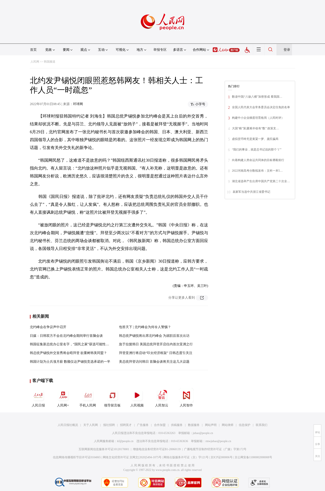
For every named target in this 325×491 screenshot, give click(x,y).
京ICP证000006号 (222, 457)
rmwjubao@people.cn (218, 441)
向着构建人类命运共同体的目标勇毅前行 (258, 160)
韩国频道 (49, 61)
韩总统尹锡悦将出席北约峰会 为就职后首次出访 (154, 335)
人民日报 (38, 397)
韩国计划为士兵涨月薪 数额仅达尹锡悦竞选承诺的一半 (70, 361)
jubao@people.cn (203, 433)
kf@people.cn (125, 441)
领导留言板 (112, 397)
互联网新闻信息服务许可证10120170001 (104, 449)
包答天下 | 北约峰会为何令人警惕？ (145, 327)
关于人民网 (90, 425)
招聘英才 (126, 425)
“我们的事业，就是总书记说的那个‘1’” (256, 149)
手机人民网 (87, 397)
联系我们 (261, 425)
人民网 (34, 61)
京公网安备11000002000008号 (253, 457)
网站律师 (227, 425)
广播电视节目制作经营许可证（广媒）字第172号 (215, 449)
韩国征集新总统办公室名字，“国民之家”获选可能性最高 (71, 344)
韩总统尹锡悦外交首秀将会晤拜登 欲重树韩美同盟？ (68, 353)
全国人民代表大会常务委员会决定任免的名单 (261, 107)
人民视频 (137, 397)
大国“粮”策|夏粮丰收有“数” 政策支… (255, 128)
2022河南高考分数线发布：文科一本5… (257, 170)
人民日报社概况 (68, 425)
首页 (33, 49)
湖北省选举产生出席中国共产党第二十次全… (261, 181)
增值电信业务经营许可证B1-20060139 (157, 449)
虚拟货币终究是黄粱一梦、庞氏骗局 (255, 139)
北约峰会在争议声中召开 (48, 327)
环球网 (78, 104)
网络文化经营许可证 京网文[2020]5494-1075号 (132, 457)
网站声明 (211, 425)
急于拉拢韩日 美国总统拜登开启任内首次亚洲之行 (156, 344)
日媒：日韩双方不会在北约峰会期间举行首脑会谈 (66, 335)
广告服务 (143, 425)
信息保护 (244, 425)
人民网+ (63, 397)
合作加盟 (160, 425)
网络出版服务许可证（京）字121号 (186, 457)
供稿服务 (177, 425)
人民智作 (186, 397)
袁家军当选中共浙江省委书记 (251, 191)
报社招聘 (109, 425)
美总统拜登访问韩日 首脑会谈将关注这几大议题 (154, 361)
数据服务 (194, 425)
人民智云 (161, 397)
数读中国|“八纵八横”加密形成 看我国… (257, 96)
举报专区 (160, 49)
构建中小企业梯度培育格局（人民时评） (258, 117)
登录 (287, 49)
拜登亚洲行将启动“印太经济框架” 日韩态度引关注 (155, 353)
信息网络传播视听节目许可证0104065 (77, 457)
